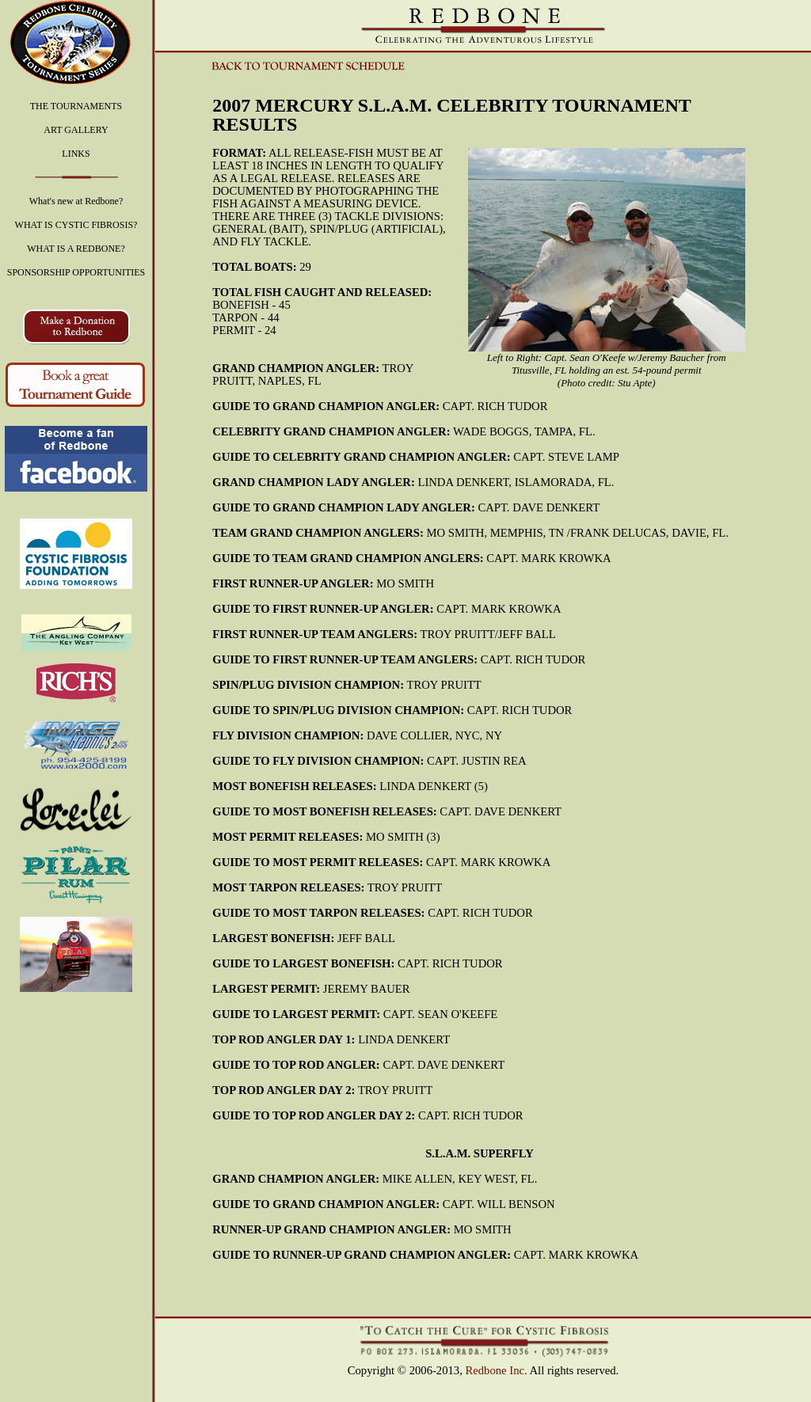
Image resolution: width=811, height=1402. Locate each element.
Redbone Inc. (496, 1370)
